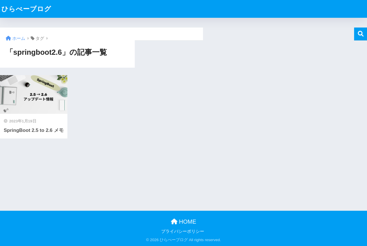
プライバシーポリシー (182, 231)
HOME (183, 221)
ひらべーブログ (26, 9)
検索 (360, 34)
